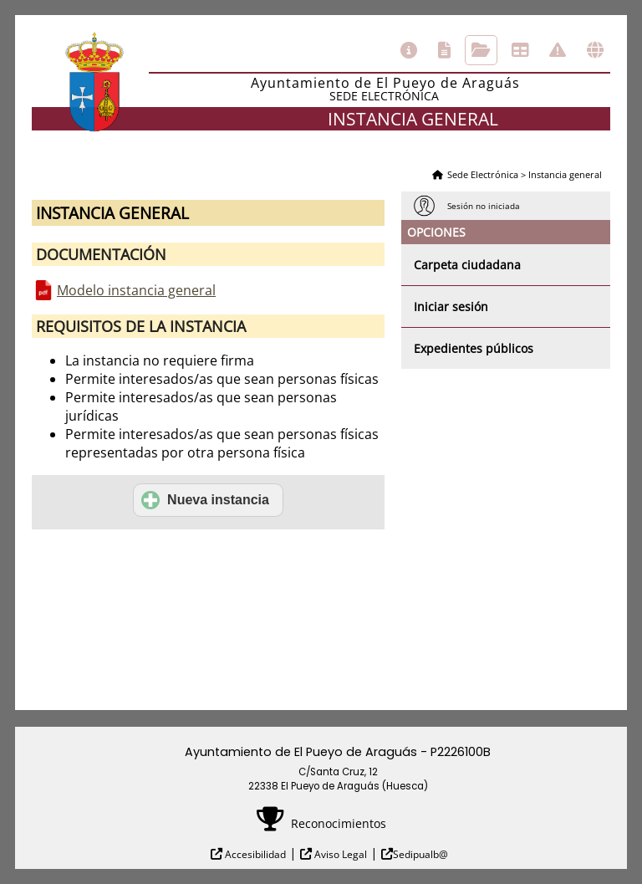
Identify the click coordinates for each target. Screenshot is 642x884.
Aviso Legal (339, 854)
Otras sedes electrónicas (595, 50)
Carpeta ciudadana (467, 265)
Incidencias (558, 50)
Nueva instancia (205, 500)
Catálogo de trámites (444, 50)
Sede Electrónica (482, 174)
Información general (409, 50)
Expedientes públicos (473, 348)
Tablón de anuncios (520, 50)
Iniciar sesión (451, 306)
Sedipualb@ (420, 854)
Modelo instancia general (136, 290)
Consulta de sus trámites (481, 50)
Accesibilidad (254, 854)
